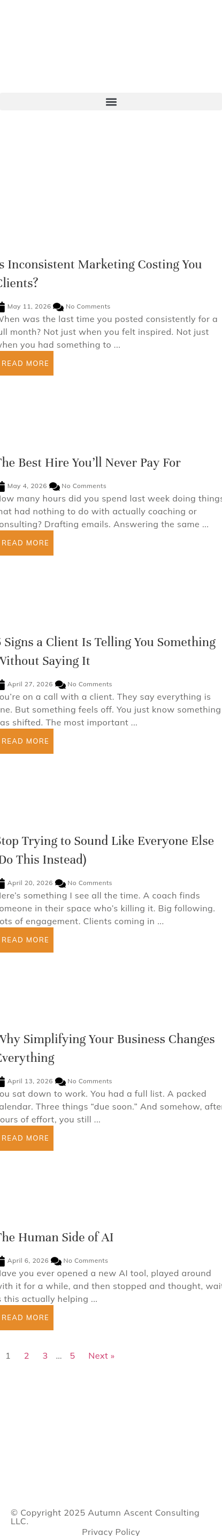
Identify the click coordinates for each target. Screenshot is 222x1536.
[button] (111, 101)
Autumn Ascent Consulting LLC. (105, 1516)
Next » (101, 1355)
